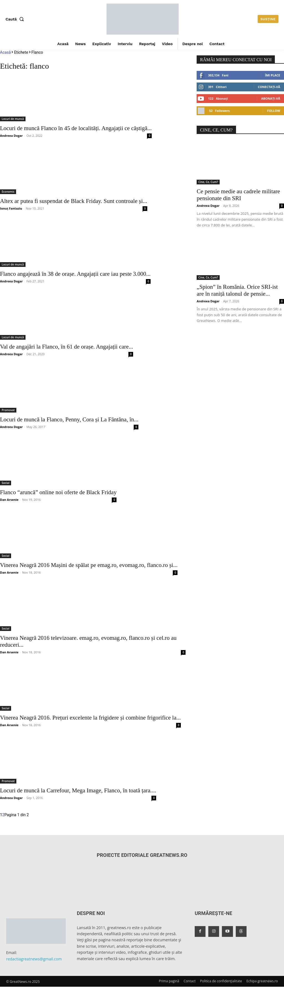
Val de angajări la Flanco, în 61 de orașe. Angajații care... (66, 346)
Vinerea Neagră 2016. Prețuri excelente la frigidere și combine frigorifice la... (90, 717)
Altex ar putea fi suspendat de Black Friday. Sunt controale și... (73, 201)
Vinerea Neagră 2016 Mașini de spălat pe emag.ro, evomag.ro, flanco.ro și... (89, 565)
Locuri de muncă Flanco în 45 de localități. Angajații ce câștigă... (76, 128)
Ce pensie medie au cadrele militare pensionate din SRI (238, 195)
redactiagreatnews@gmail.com (34, 959)
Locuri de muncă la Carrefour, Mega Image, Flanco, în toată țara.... (78, 790)
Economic (8, 192)
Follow (273, 111)
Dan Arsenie (9, 500)
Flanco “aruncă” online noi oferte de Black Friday (58, 492)
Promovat (8, 410)
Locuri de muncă (13, 119)
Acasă (5, 52)
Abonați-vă (270, 98)
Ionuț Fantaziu (11, 208)
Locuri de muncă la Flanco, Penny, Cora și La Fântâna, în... (69, 419)
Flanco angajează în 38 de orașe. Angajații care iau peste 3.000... (75, 273)
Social (5, 483)
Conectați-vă (269, 87)
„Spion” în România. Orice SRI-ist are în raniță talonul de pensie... (237, 290)
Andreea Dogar (11, 135)
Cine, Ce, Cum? (208, 182)
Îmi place (272, 75)
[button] (16, 19)
